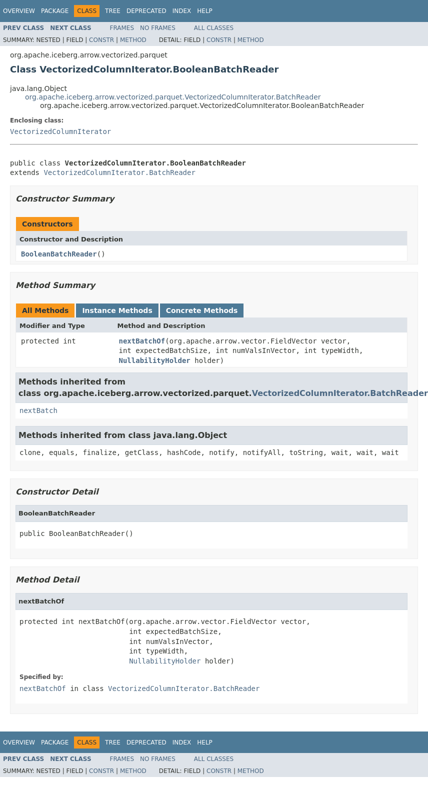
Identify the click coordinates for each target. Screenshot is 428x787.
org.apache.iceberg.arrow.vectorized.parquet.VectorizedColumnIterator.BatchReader (173, 97)
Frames (122, 28)
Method (133, 40)
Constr (101, 40)
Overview (19, 11)
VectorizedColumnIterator (60, 132)
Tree (112, 11)
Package (54, 11)
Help (204, 11)
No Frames (158, 28)
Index (182, 11)
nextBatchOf (142, 341)
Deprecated (146, 11)
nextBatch (39, 410)
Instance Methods (117, 310)
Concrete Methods (202, 310)
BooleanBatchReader (59, 254)
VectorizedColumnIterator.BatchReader (119, 172)
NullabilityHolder (154, 360)
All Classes (214, 28)
